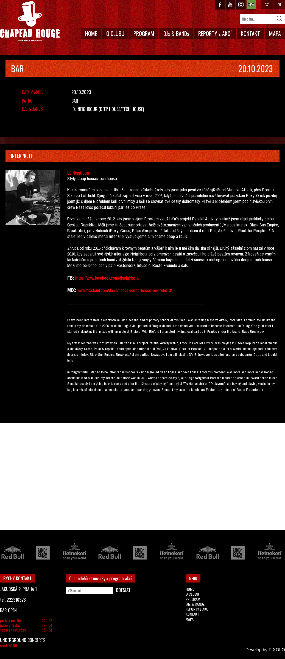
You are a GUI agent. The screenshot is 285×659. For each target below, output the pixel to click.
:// (85, 278)
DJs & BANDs (176, 33)
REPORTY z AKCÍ (215, 33)
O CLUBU (115, 33)
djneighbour (128, 278)
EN (279, 4)
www (90, 278)
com (114, 278)
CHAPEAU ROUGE (30, 21)
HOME (91, 33)
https (79, 278)
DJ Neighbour (84, 109)
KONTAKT (250, 33)
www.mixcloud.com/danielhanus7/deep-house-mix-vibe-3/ (124, 290)
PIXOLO (277, 649)
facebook (102, 278)
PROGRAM (143, 33)
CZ (267, 4)
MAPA (275, 33)
